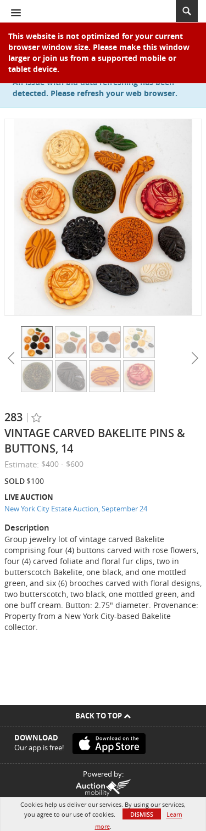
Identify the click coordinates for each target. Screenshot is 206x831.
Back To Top (103, 716)
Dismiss (141, 814)
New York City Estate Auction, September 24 (75, 509)
